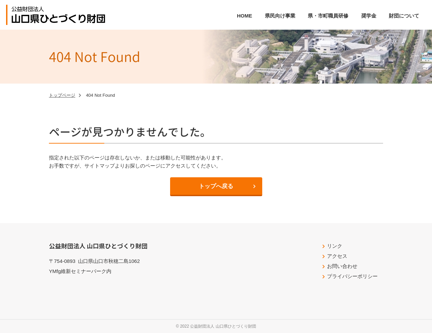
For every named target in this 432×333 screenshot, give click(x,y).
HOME (244, 16)
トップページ (62, 95)
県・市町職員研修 (328, 16)
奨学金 (368, 16)
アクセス (337, 256)
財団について (404, 16)
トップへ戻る (216, 186)
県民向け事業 (280, 16)
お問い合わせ (342, 266)
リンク (334, 246)
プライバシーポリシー (352, 276)
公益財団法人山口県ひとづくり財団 (58, 15)
